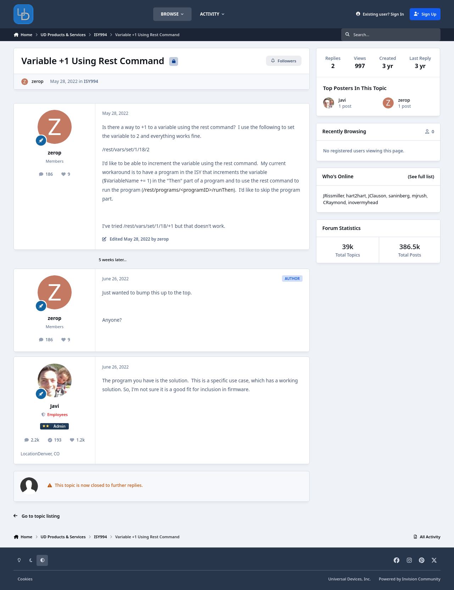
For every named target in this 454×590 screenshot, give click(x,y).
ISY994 (91, 81)
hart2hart (356, 196)
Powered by (410, 578)
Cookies (25, 578)
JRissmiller (333, 196)
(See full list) (421, 177)
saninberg (398, 196)
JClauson (377, 196)
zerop (38, 81)
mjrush (419, 196)
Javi (54, 406)
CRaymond (334, 203)
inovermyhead (363, 203)
